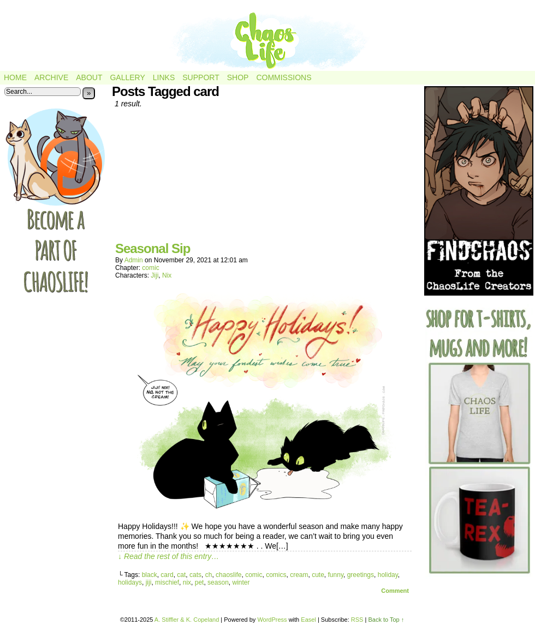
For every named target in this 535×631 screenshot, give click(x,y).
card (166, 575)
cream (299, 575)
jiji (149, 582)
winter (240, 582)
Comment (395, 590)
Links (164, 77)
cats (195, 575)
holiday (388, 575)
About (89, 77)
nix (187, 582)
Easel (308, 619)
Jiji (154, 275)
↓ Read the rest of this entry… (168, 556)
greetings (360, 575)
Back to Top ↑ (386, 619)
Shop (238, 77)
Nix (166, 275)
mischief (167, 582)
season (218, 582)
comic (150, 268)
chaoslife (228, 575)
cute (318, 575)
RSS (357, 619)
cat (181, 575)
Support (200, 77)
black (149, 575)
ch (208, 575)
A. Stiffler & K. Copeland (186, 619)
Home (15, 77)
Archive (51, 77)
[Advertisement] (265, 178)
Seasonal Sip (152, 248)
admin (133, 260)
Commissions (283, 77)
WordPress (272, 619)
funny (335, 575)
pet (199, 582)
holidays (130, 582)
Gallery (127, 77)
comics (276, 575)
